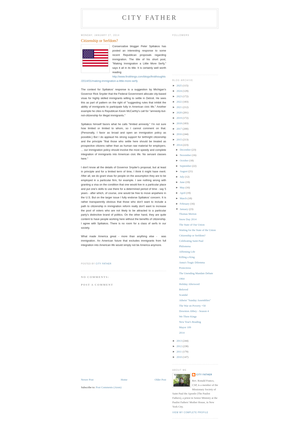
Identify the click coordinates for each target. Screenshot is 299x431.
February (185, 203)
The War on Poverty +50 (192, 305)
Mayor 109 (185, 327)
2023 (179, 96)
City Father (149, 17)
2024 (179, 90)
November (186, 155)
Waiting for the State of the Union (197, 230)
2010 (179, 357)
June (182, 182)
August (184, 171)
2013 (179, 340)
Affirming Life (187, 251)
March (183, 198)
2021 (179, 107)
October (184, 160)
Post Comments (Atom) (109, 387)
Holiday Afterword (189, 284)
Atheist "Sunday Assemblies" (195, 300)
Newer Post (87, 379)
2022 (179, 101)
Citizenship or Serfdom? (192, 235)
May (182, 187)
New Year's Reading (190, 321)
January (184, 209)
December (186, 149)
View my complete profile (190, 412)
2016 (179, 134)
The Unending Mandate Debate (196, 273)
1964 (181, 278)
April (183, 192)
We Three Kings (188, 316)
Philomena (185, 246)
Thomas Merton (187, 213)
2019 (179, 117)
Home (124, 379)
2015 (179, 139)
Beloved (183, 289)
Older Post (160, 379)
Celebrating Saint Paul (191, 240)
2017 (179, 128)
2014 (179, 144)
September (186, 165)
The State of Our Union (192, 224)
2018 (179, 123)
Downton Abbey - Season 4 (194, 311)
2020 (179, 112)
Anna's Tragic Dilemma (192, 262)
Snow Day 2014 (187, 219)
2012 (179, 346)
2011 (179, 351)
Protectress (185, 267)
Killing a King (187, 257)
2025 (179, 85)
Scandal (183, 294)
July (182, 176)
